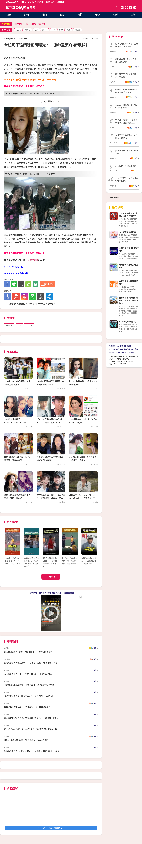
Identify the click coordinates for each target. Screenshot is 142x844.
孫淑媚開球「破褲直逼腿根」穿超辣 (125, 75)
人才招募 (119, 346)
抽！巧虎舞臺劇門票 (127, 232)
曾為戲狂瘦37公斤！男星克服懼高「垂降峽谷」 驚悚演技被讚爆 (31, 718)
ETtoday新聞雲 (12, 2)
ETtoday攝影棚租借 (128, 321)
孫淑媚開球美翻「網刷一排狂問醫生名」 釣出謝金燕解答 (28, 651)
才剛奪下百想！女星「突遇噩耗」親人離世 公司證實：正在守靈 (83, 498)
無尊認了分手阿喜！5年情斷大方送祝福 (126, 136)
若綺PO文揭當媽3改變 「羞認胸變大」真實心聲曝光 (26, 740)
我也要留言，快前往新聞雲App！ (51, 828)
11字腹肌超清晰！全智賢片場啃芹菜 (30, 24)
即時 (26, 14)
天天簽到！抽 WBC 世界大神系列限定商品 (128, 215)
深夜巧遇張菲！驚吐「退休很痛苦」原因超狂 (126, 45)
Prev (8, 544)
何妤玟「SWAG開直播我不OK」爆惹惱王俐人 (126, 91)
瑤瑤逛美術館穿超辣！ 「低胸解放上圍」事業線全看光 (27, 707)
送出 (115, 7)
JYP (19, 325)
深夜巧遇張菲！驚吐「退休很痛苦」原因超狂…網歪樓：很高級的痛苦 (51, 498)
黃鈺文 (77, 30)
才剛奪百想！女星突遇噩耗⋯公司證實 (125, 60)
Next (94, 544)
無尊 (61, 30)
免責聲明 (130, 352)
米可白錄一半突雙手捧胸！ (126, 165)
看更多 (52, 576)
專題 (133, 14)
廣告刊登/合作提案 (116, 349)
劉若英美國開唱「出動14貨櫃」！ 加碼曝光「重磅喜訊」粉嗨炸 (31, 751)
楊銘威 (27, 30)
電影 (115, 14)
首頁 (9, 14)
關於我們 (127, 346)
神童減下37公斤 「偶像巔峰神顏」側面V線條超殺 (126, 121)
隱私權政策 (113, 352)
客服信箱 (127, 349)
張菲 (36, 30)
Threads (122, 7)
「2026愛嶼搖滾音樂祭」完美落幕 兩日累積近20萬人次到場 (29, 685)
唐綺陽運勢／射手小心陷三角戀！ (126, 152)
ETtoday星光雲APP (35, 2)
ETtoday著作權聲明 (45, 303)
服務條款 (134, 349)
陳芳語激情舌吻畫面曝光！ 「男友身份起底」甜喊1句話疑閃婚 (30, 663)
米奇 (69, 30)
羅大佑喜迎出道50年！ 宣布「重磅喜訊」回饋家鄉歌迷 (28, 674)
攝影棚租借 (50, 2)
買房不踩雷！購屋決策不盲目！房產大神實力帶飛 (128, 300)
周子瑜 (9, 325)
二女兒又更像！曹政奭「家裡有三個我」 (126, 179)
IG (134, 7)
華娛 (97, 14)
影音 (62, 14)
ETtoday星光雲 (20, 8)
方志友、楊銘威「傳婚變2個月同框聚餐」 (126, 106)
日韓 (80, 14)
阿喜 (53, 30)
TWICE (29, 325)
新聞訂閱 (60, 2)
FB (130, 7)
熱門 (44, 14)
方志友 (18, 30)
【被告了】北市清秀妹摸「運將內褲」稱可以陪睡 (50, 593)
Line (126, 7)
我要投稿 (112, 346)
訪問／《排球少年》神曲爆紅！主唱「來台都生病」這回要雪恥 (30, 729)
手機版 (23, 2)
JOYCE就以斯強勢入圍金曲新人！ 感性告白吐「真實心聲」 (29, 696)
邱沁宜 (44, 30)
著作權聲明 (122, 352)
